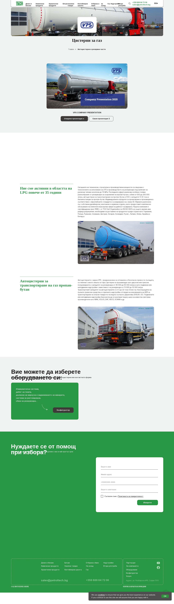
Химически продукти (40, 4)
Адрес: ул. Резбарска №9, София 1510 (142, 580)
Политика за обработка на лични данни (134, 587)
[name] (129, 467)
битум (65, 4)
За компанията (132, 566)
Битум (67, 563)
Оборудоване (131, 570)
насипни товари (71, 4)
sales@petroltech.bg (141, 5)
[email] (129, 474)
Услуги (128, 576)
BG (155, 3)
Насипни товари (71, 566)
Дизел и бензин (29, 4)
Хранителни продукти (53, 4)
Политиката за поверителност (130, 496)
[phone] (129, 482)
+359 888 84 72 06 (139, 2)
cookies (101, 595)
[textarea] (129, 490)
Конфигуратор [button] (63, 410)
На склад (89, 566)
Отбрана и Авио (95, 4)
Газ (109, 4)
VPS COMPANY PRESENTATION (87, 112)
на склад (103, 4)
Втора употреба (121, 4)
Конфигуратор (132, 573)
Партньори (130, 563)
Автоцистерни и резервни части (92, 49)
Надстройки (115, 4)
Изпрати (147, 502)
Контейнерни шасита (83, 4)
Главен (71, 49)
